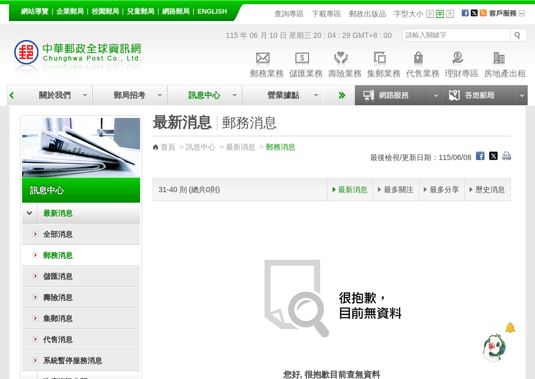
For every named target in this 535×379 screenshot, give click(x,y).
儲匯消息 (58, 276)
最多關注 (398, 189)
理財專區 (462, 63)
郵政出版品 (367, 13)
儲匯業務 (306, 63)
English (212, 11)
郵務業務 (267, 63)
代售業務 (423, 63)
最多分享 (444, 189)
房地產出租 (505, 63)
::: (15, 9)
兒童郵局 (140, 11)
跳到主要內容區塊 (5, 5)
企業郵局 (70, 11)
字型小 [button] (430, 14)
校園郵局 (105, 11)
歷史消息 (490, 189)
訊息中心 (204, 95)
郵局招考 (129, 95)
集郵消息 (58, 318)
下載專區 (326, 13)
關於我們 (55, 95)
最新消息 (58, 213)
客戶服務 (510, 17)
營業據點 (282, 95)
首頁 (168, 147)
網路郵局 (176, 11)
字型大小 (408, 13)
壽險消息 (58, 297)
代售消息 (58, 339)
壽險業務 (345, 63)
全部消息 (58, 234)
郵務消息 (58, 255)
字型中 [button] (440, 14)
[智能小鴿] (493, 347)
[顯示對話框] (510, 327)
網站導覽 (34, 11)
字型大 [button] (450, 14)
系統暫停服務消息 (72, 360)
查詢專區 (289, 13)
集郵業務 (384, 63)
